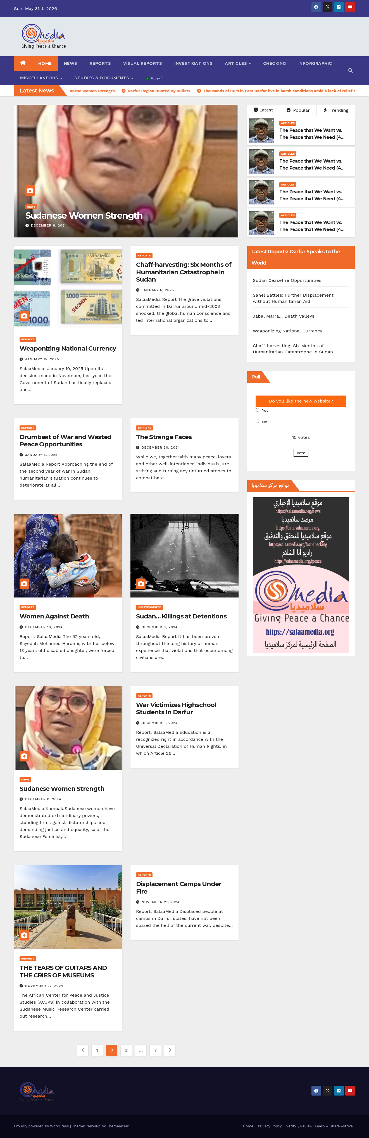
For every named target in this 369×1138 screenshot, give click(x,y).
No (264, 422)
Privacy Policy (270, 1126)
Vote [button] (301, 453)
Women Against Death (54, 616)
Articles (236, 63)
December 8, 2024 (49, 225)
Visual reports (142, 63)
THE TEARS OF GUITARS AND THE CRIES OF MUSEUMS (63, 971)
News (70, 63)
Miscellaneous (39, 77)
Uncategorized (149, 607)
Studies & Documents (102, 77)
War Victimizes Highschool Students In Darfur (176, 708)
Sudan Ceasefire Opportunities (288, 280)
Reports (100, 63)
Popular (298, 110)
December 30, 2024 (161, 447)
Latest (263, 110)
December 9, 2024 (160, 627)
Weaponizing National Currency (68, 348)
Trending (335, 110)
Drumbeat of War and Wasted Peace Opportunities (65, 440)
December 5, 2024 (160, 723)
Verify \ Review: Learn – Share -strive (319, 1126)
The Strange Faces (164, 437)
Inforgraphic (315, 63)
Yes (265, 410)
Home (45, 63)
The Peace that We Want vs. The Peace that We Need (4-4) (310, 137)
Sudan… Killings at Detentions (181, 616)
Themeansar (117, 1126)
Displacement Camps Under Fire (178, 887)
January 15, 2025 (42, 359)
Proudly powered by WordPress (42, 1126)
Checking (274, 63)
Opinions (144, 427)
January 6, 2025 (158, 290)
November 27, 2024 (44, 986)
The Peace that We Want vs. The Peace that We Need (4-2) (310, 198)
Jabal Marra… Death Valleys (284, 316)
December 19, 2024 (44, 627)
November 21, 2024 (161, 902)
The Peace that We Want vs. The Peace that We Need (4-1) (310, 229)
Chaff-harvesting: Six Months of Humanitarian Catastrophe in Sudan (183, 272)
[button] (350, 70)
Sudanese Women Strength (84, 215)
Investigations (193, 63)
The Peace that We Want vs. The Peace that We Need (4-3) (310, 168)
